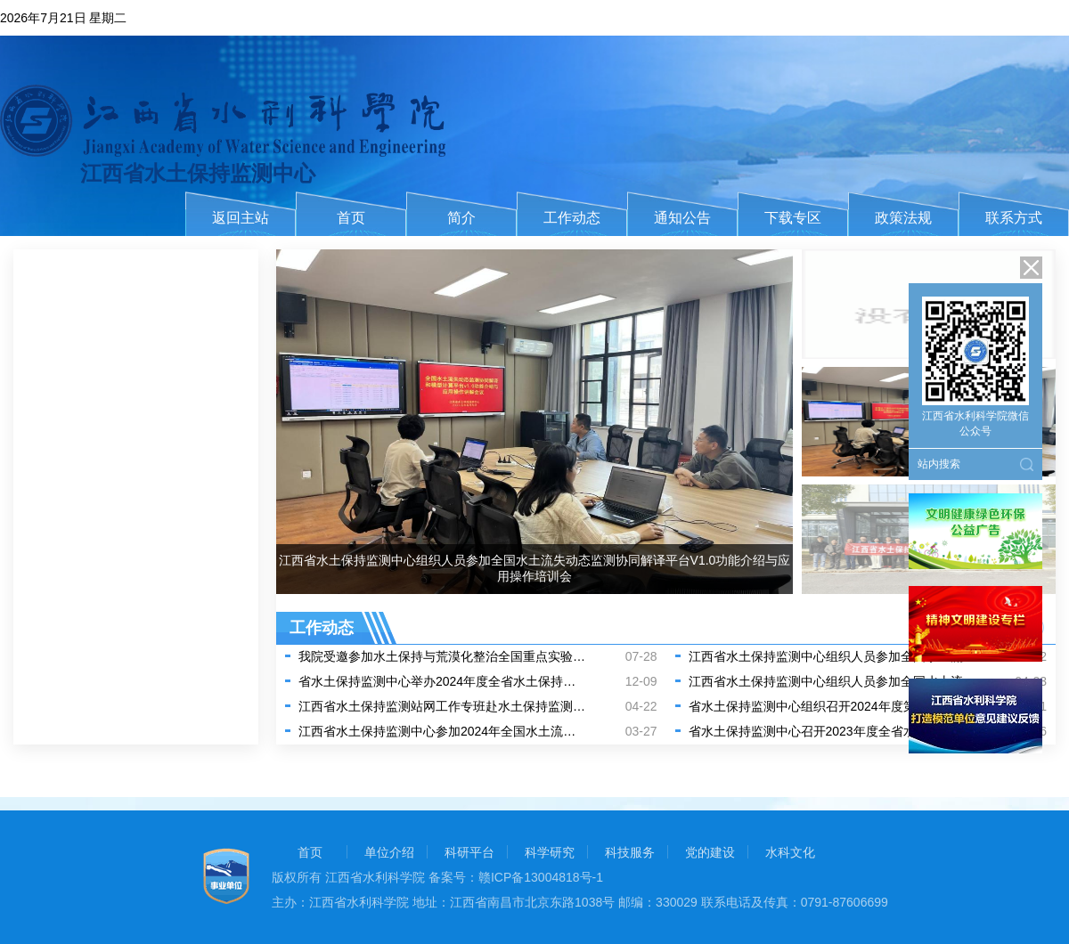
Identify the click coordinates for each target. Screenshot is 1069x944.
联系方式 (1013, 217)
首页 (351, 217)
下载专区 (792, 217)
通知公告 (682, 217)
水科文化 (790, 852)
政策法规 (903, 217)
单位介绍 (389, 852)
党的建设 (710, 852)
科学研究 (550, 852)
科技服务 (630, 852)
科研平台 (469, 852)
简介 (461, 217)
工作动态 (571, 217)
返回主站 (240, 217)
